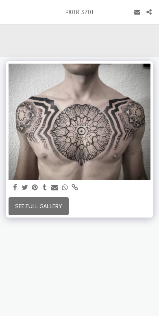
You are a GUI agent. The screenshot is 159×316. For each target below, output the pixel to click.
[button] (9, 11)
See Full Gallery (38, 206)
